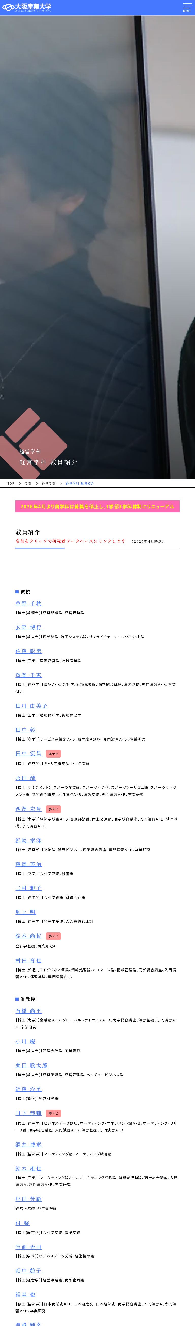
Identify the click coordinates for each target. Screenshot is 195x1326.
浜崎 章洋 (28, 840)
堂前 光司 (28, 1246)
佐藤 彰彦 (28, 651)
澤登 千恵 (28, 675)
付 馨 (22, 1223)
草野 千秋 (28, 603)
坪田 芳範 (28, 1199)
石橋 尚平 (28, 1010)
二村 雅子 (28, 888)
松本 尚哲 (28, 935)
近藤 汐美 (28, 1089)
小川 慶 (25, 1041)
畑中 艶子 (28, 1270)
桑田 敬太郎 (31, 1065)
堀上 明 (25, 912)
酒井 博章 (28, 1144)
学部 (28, 483)
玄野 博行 (28, 627)
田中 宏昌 (28, 753)
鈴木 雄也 (28, 1168)
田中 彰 (25, 729)
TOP (11, 483)
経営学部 (49, 483)
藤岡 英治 (28, 864)
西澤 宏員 (28, 808)
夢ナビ (53, 753)
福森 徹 (25, 1294)
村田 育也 (28, 960)
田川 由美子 (31, 705)
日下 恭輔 (28, 1113)
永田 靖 (25, 778)
